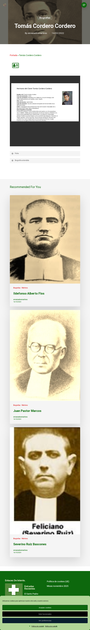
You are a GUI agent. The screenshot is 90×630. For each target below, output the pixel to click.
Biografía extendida (20, 160)
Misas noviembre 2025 (57, 586)
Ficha (15, 153)
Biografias (45, 17)
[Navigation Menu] (84, 5)
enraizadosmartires (37, 33)
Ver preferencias (45, 621)
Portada (13, 55)
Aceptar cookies (45, 608)
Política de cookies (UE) (58, 581)
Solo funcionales (45, 614)
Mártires (25, 288)
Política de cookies (38, 626)
